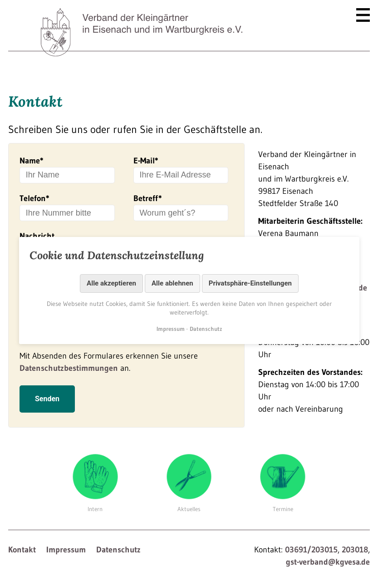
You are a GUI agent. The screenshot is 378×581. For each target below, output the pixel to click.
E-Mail (145, 161)
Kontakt (22, 557)
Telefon (34, 198)
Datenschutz (118, 557)
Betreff (147, 198)
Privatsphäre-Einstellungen (249, 283)
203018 (355, 557)
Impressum (66, 557)
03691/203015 (311, 557)
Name (32, 161)
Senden (47, 406)
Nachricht (37, 236)
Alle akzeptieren (111, 283)
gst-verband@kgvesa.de (328, 569)
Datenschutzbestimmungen (69, 375)
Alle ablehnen (172, 283)
